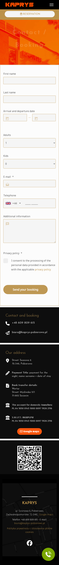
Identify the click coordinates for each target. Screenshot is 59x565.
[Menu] (51, 4)
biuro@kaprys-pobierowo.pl (29, 523)
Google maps (29, 432)
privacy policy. (43, 270)
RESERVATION (30, 14)
